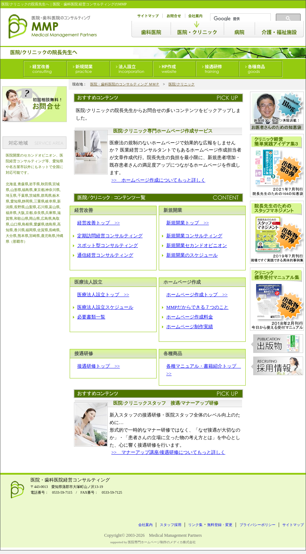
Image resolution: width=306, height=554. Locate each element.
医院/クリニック (181, 84)
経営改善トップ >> (98, 222)
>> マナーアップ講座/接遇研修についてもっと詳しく (168, 452)
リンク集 (195, 525)
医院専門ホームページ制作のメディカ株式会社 (162, 542)
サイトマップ (293, 525)
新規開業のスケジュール (192, 255)
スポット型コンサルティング (107, 245)
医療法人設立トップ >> (103, 294)
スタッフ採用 (170, 525)
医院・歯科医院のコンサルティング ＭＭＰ (124, 84)
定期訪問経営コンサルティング (110, 235)
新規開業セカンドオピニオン (196, 245)
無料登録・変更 (219, 525)
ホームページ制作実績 (189, 326)
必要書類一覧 (91, 317)
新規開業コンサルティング (194, 235)
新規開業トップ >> (187, 222)
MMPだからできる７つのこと (197, 307)
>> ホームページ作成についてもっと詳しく (158, 180)
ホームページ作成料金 (189, 317)
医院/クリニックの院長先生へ (25, 4)
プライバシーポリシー (257, 525)
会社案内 (145, 525)
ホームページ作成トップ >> (197, 294)
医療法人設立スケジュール (105, 307)
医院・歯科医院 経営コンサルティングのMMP (90, 4)
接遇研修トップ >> (98, 366)
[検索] (240, 18)
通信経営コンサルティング (105, 255)
